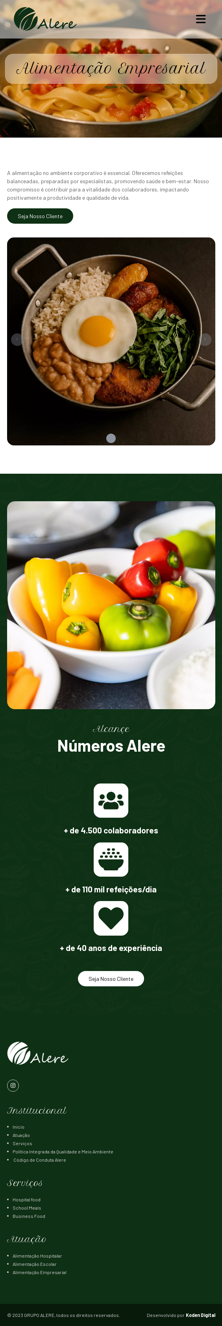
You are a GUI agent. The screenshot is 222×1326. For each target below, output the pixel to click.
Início (18, 1126)
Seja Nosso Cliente (40, 216)
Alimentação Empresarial (40, 1272)
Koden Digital (200, 1315)
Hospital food (27, 1199)
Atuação (21, 1135)
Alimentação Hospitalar (37, 1255)
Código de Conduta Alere (39, 1159)
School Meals (27, 1207)
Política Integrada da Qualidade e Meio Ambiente (63, 1151)
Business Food (29, 1216)
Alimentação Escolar (35, 1264)
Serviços (22, 1143)
